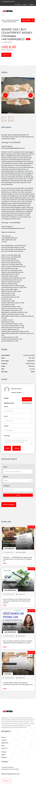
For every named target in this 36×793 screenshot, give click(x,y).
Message (7, 436)
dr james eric (20, 594)
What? (5, 467)
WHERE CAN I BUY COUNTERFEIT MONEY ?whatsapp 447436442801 (17, 668)
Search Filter (27, 20)
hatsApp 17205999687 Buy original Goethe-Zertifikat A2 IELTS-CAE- (16, 542)
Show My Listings (17, 392)
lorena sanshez (21, 552)
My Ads (17, 4)
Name (6, 406)
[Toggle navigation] (3, 14)
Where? (5, 477)
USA (5, 629)
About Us (4, 748)
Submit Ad (4, 743)
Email (6, 416)
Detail (5, 563)
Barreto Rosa (20, 678)
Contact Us (6, 781)
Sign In (24, 4)
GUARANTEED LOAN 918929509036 (18, 627)
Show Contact (6, 54)
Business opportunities (12, 20)
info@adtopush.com (12, 774)
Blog (2, 745)
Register (31, 4)
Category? (6, 486)
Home (2, 20)
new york (7, 587)
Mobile (6, 426)
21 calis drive (8, 671)
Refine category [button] (9, 504)
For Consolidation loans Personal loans (17, 585)
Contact (4, 740)
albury (6, 545)
